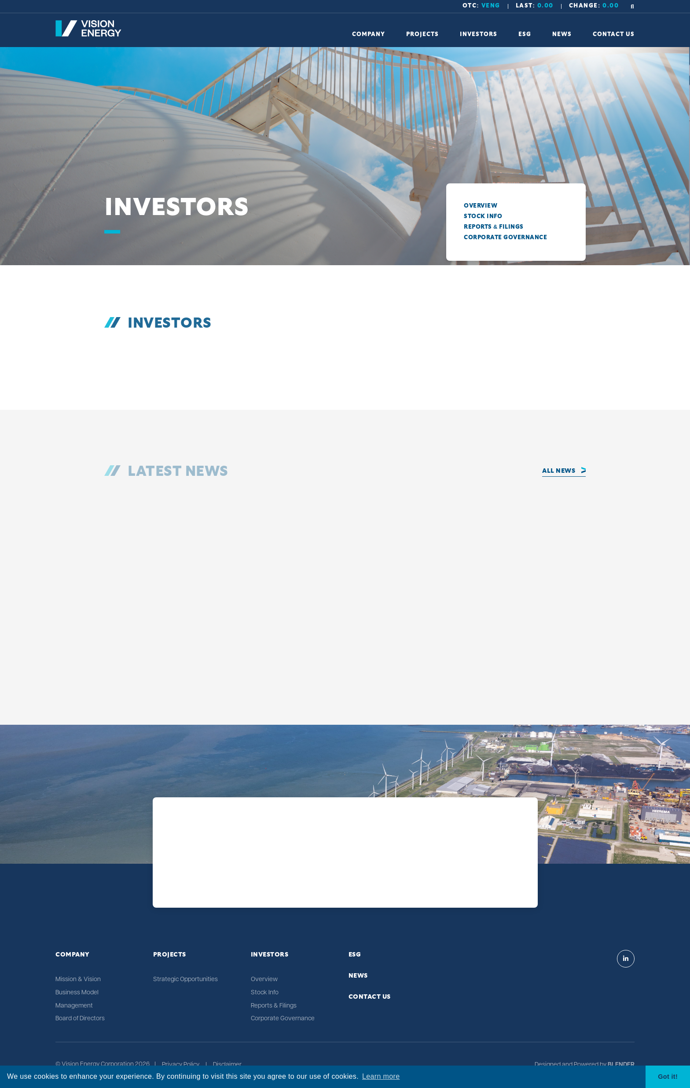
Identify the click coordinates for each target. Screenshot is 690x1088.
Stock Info (483, 216)
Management (74, 1006)
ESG (355, 955)
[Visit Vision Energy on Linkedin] (626, 959)
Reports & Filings (494, 227)
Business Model (77, 992)
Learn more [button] (381, 1076)
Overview (480, 206)
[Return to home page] (88, 34)
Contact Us (370, 997)
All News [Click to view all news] (558, 471)
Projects (169, 955)
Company (72, 955)
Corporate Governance (505, 238)
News (358, 976)
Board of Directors (80, 1018)
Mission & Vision (78, 979)
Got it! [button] (668, 1076)
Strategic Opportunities (185, 979)
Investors (270, 955)
